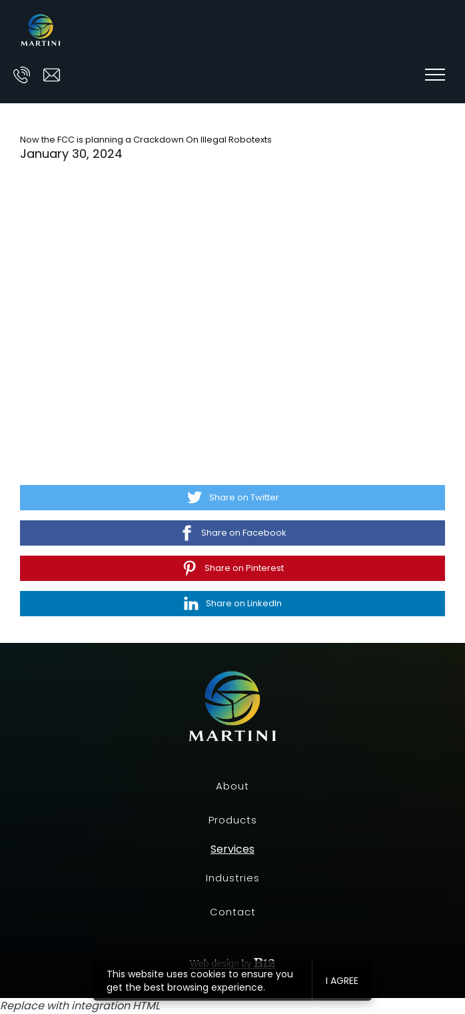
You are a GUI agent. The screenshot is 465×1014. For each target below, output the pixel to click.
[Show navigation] (435, 75)
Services (232, 849)
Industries (233, 878)
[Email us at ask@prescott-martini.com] (52, 75)
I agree (342, 980)
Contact (233, 912)
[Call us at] (22, 75)
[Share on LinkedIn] (232, 603)
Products (233, 820)
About (232, 786)
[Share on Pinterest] (232, 568)
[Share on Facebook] (232, 533)
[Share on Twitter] (232, 497)
